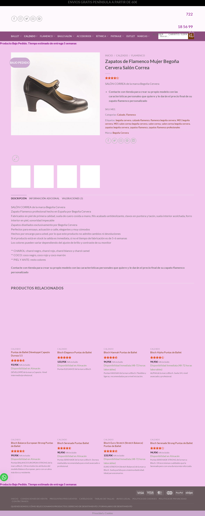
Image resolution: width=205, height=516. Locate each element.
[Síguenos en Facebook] (14, 19)
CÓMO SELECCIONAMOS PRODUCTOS (48, 506)
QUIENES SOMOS (19, 506)
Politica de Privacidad (173, 498)
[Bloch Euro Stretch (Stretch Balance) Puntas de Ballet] (125, 411)
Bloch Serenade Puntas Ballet (73, 443)
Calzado (30, 36)
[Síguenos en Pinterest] (39, 19)
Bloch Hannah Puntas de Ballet (120, 352)
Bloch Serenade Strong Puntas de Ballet (171, 443)
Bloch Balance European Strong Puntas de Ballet (32, 444)
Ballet (16, 36)
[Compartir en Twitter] (114, 141)
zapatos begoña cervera (117, 127)
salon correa (155, 123)
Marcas (143, 36)
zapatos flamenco (139, 127)
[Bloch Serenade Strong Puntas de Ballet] (171, 411)
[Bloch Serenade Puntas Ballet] (78, 411)
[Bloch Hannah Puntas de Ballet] (125, 320)
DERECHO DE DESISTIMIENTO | (83, 506)
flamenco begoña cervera (163, 120)
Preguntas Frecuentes (63, 498)
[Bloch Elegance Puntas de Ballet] (78, 320)
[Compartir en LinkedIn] (133, 141)
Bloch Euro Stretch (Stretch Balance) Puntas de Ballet (123, 444)
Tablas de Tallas (104, 498)
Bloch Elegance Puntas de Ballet (74, 352)
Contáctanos (20, 501)
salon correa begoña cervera (176, 123)
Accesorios (85, 36)
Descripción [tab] (19, 198)
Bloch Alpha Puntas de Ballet (165, 352)
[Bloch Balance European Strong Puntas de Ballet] (32, 411)
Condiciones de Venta (34, 498)
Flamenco (47, 36)
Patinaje (117, 36)
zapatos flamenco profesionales (164, 127)
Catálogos (86, 498)
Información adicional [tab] (44, 198)
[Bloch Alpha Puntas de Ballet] (171, 320)
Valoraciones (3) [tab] (72, 198)
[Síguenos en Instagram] (20, 19)
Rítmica (102, 36)
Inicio (109, 55)
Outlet (130, 36)
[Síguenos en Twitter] (27, 19)
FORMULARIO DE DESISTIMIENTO (115, 506)
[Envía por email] (121, 141)
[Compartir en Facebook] (108, 141)
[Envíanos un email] (33, 19)
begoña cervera (123, 120)
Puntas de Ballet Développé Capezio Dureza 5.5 (30, 354)
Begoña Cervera (121, 132)
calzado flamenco (141, 120)
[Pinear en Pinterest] (127, 141)
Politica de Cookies (144, 498)
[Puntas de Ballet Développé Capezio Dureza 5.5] (32, 320)
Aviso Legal (123, 498)
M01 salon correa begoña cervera (130, 123)
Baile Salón (66, 36)
